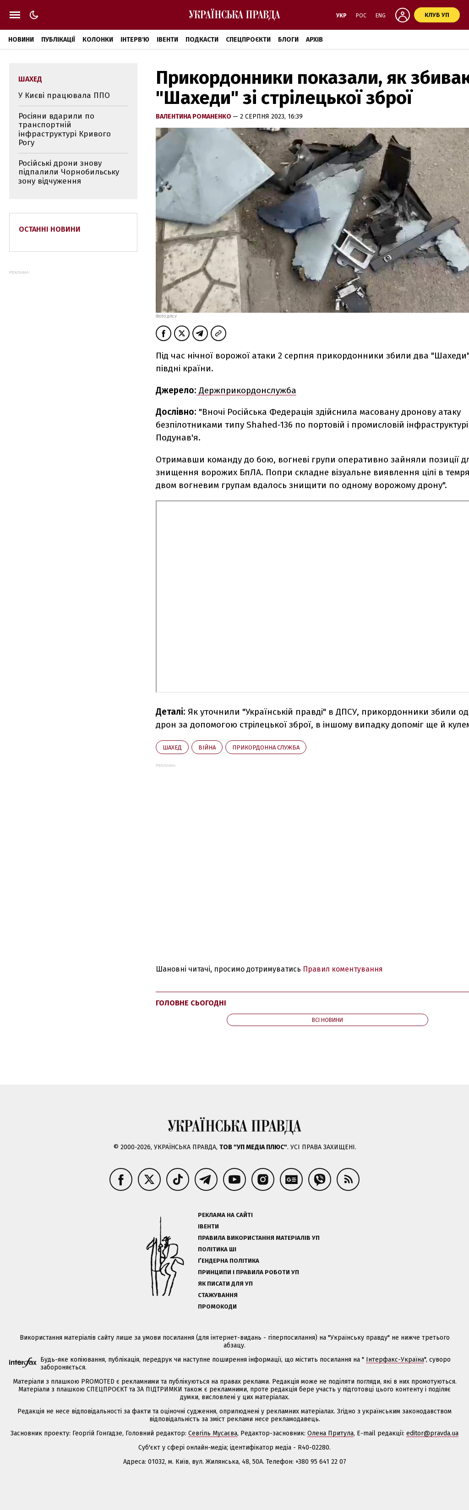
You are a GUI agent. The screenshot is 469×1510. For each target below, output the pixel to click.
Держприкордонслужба (246, 390)
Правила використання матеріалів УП (259, 1237)
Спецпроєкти (248, 39)
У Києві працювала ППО (64, 95)
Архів (314, 39)
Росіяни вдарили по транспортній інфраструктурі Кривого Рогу (64, 129)
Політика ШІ (217, 1249)
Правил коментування (343, 969)
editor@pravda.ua (432, 1433)
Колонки (97, 39)
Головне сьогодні (191, 1003)
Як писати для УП (225, 1283)
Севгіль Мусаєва (212, 1433)
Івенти (167, 39)
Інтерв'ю (134, 39)
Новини (21, 39)
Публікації (58, 39)
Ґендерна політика (228, 1260)
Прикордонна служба (266, 747)
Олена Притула (330, 1433)
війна (207, 747)
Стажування (218, 1295)
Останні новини (50, 229)
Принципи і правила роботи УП (248, 1272)
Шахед (172, 747)
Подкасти (201, 39)
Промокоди (217, 1306)
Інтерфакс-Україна (395, 1359)
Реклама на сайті (225, 1214)
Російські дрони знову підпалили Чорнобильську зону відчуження (68, 172)
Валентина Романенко (194, 116)
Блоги (288, 39)
